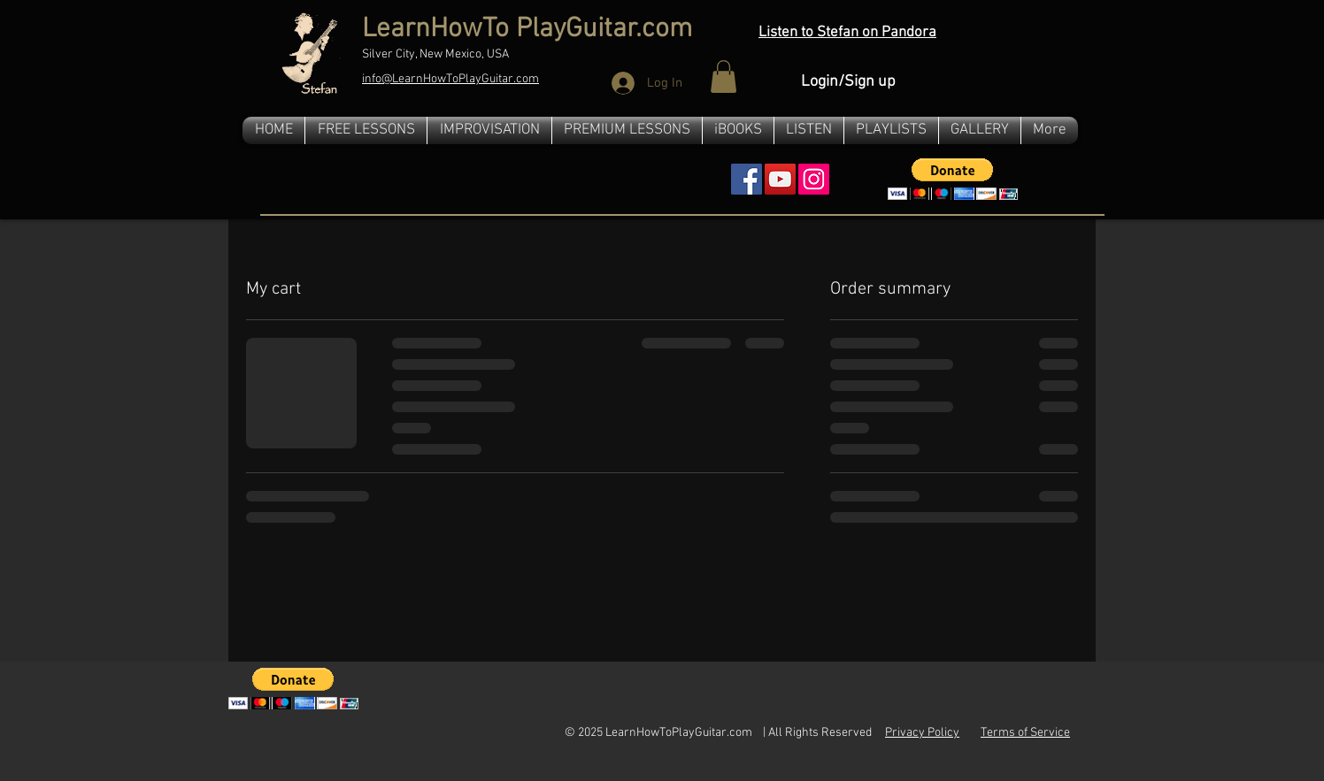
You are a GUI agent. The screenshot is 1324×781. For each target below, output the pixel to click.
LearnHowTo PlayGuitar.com (527, 29)
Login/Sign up (848, 82)
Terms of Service (1025, 732)
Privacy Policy (922, 732)
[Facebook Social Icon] (746, 179)
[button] (723, 76)
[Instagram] (813, 179)
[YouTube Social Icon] (780, 179)
